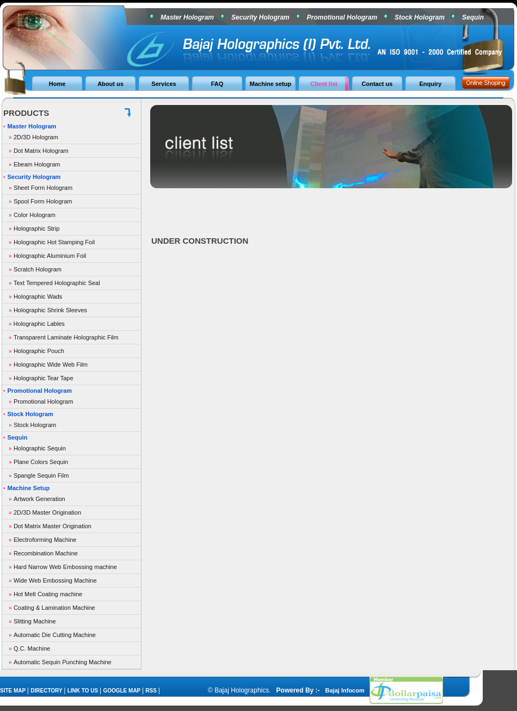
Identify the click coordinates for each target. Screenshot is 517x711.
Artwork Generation (39, 499)
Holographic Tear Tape (43, 378)
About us (110, 84)
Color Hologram (35, 215)
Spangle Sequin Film (41, 475)
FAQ (217, 84)
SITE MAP (13, 691)
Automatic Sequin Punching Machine (63, 662)
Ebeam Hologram (37, 164)
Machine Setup (29, 488)
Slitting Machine (35, 621)
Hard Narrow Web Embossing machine (65, 567)
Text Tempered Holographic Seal (57, 283)
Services (163, 84)
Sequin (473, 17)
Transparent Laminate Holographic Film (66, 337)
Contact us (377, 84)
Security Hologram (260, 17)
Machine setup (270, 84)
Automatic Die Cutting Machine (55, 635)
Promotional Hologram (342, 17)
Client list (323, 84)
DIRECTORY (47, 691)
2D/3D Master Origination (47, 512)
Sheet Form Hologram (43, 187)
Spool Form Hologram (43, 201)
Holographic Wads (38, 296)
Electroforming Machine (45, 539)
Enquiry (431, 84)
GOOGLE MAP (122, 691)
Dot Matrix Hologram (41, 150)
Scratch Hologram (37, 269)
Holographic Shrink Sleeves (50, 310)
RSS (151, 691)
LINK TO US (83, 691)
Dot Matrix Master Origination (52, 526)
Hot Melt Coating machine (48, 594)
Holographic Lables (38, 323)
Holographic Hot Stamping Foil (54, 242)
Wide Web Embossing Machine (55, 580)
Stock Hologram (420, 17)
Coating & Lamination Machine (54, 607)
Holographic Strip (36, 228)
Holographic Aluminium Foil (50, 255)
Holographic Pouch (39, 351)
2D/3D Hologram (36, 137)
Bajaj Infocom (345, 690)
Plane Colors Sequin (41, 462)
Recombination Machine (46, 553)
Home (57, 84)
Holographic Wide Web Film (51, 364)
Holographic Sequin (40, 448)
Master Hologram (187, 17)
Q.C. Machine (32, 648)
